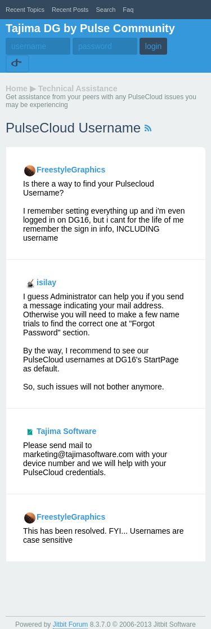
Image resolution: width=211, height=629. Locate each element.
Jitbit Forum (70, 624)
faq (128, 9)
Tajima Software (66, 431)
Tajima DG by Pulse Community (90, 28)
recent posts (70, 9)
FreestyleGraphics (71, 169)
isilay (46, 282)
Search (105, 9)
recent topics (25, 9)
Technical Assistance (78, 88)
